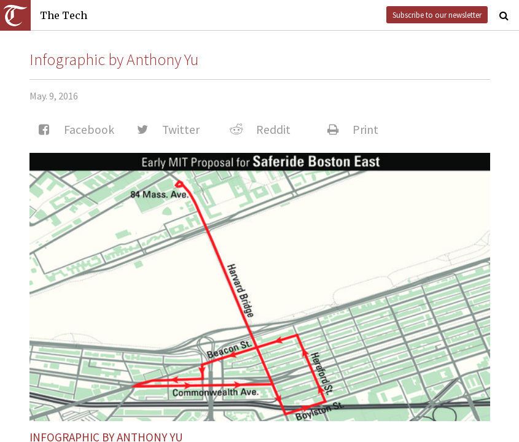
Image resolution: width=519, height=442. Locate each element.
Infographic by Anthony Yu (113, 59)
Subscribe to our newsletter (437, 15)
